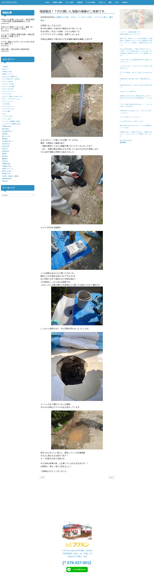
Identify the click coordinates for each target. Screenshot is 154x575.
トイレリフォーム (7, 101)
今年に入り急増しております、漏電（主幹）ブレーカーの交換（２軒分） (17, 28)
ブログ (73, 17)
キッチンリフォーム (8, 91)
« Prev (42, 477)
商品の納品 (5, 129)
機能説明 (5, 158)
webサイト (5, 69)
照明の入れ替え (7, 171)
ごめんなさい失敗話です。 (10, 76)
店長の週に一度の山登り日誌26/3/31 (15, 49)
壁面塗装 (5, 134)
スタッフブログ (7, 94)
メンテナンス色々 (85, 17)
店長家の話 (5, 151)
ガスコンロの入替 (7, 89)
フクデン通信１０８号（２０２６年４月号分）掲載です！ (17, 43)
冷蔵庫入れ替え (7, 126)
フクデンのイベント (8, 106)
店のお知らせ (6, 144)
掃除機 (4, 153)
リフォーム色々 (101, 17)
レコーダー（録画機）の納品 (11, 121)
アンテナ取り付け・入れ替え (11, 79)
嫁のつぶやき (6, 136)
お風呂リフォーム (7, 74)
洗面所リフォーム (7, 168)
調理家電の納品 (7, 178)
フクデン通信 (6, 111)
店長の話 (5, 148)
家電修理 (5, 139)
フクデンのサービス (8, 109)
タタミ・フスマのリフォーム (11, 99)
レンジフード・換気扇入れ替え (11, 124)
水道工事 (5, 161)
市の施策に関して (7, 141)
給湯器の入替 (6, 173)
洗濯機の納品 (6, 163)
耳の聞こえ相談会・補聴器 (10, 176)
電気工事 (5, 181)
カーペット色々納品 (8, 86)
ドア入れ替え (6, 104)
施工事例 (5, 156)
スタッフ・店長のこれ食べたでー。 (13, 96)
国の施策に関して (7, 131)
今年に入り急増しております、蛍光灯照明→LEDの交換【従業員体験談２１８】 (17, 20)
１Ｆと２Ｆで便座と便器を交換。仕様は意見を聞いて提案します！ (17, 35)
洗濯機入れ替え (7, 166)
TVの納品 (5, 66)
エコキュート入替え (8, 84)
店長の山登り (6, 146)
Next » (111, 477)
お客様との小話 (62, 17)
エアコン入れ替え (7, 81)
